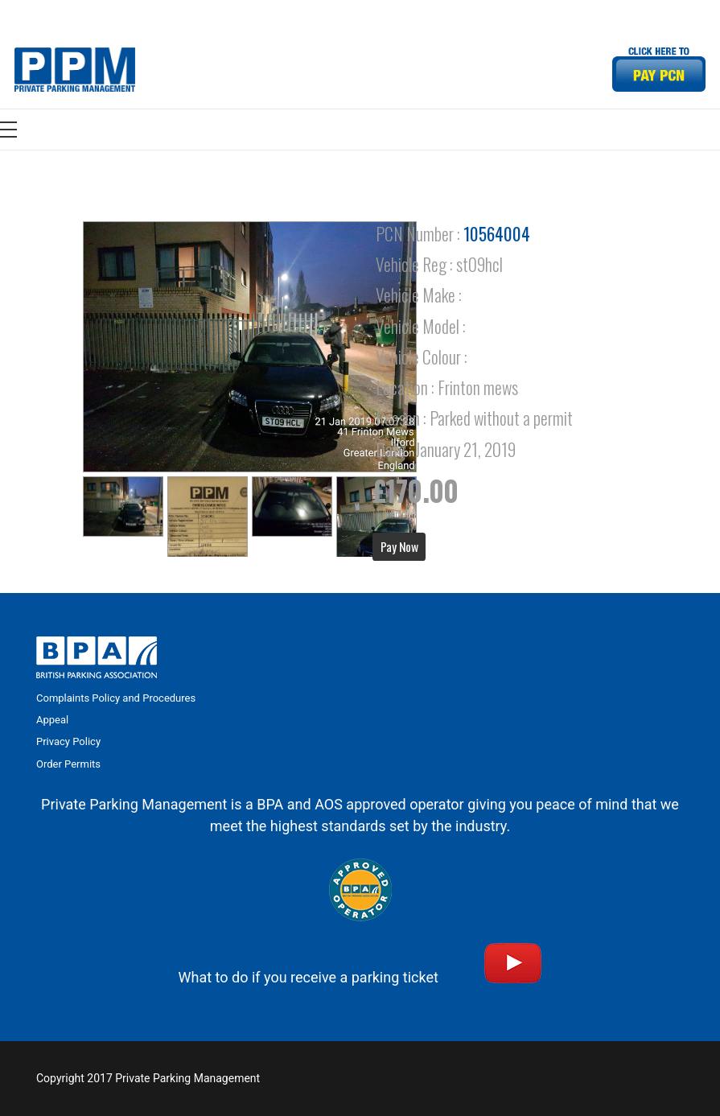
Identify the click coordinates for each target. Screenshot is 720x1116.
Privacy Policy (68, 741)
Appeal (52, 720)
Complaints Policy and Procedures (115, 698)
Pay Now (399, 546)
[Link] (74, 69)
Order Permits (68, 764)
